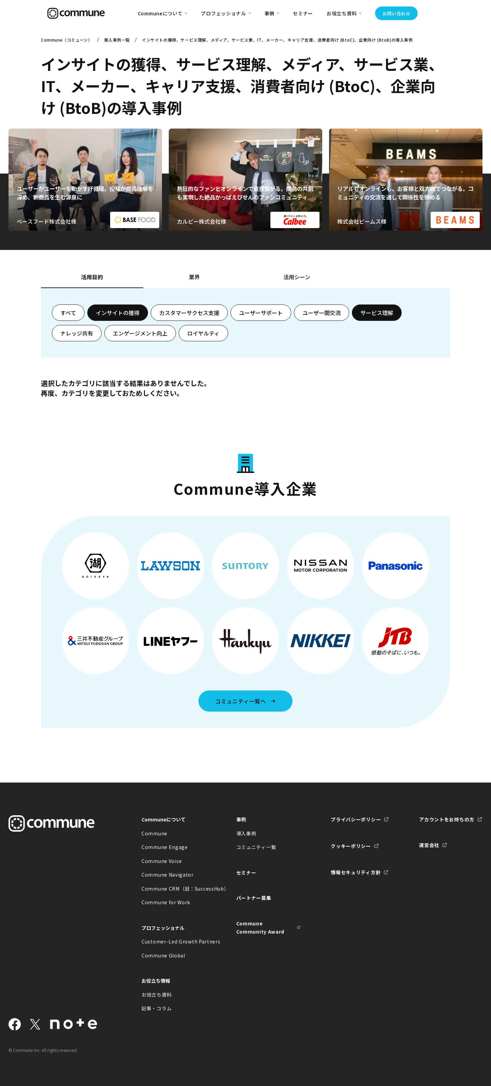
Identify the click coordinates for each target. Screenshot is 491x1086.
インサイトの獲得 (117, 313)
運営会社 (429, 845)
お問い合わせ (397, 13)
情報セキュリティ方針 (356, 872)
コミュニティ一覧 (256, 847)
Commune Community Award (260, 927)
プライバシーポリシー (356, 819)
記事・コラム (157, 1008)
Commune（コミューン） (66, 40)
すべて (68, 313)
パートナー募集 (253, 897)
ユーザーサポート (261, 313)
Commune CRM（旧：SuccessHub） (174, 888)
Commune (154, 833)
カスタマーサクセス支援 (189, 313)
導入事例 (246, 833)
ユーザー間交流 (321, 313)
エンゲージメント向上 (140, 333)
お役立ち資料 (157, 994)
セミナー (303, 13)
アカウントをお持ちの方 (446, 819)
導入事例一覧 (117, 40)
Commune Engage (165, 847)
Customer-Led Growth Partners (174, 941)
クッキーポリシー (351, 846)
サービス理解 (376, 313)
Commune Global (163, 955)
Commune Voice (162, 861)
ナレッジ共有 (76, 333)
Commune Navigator (168, 874)
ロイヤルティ (203, 333)
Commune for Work (166, 902)
